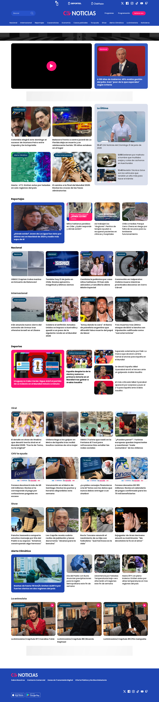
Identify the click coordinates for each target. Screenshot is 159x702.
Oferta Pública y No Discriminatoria (91, 680)
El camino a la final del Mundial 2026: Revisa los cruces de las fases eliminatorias (71, 188)
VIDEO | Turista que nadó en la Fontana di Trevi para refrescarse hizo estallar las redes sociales (95, 443)
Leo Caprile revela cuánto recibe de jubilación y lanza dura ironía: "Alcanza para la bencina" (61, 539)
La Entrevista (132, 23)
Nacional (13, 23)
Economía (66, 23)
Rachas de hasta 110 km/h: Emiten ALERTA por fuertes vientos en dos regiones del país (37, 587)
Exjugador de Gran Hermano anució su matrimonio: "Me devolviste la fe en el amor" (130, 538)
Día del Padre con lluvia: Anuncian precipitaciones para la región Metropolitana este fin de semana (79, 581)
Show (104, 23)
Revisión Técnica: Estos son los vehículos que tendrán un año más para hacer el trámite (131, 174)
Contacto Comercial (36, 680)
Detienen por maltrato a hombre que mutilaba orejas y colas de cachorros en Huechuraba (131, 159)
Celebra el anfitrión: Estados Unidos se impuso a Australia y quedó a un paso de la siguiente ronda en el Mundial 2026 (61, 330)
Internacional (26, 23)
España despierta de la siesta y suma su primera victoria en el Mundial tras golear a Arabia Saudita (78, 377)
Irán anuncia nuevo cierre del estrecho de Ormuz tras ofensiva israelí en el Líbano (26, 327)
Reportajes (39, 23)
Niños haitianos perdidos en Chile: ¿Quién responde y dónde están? (79, 226)
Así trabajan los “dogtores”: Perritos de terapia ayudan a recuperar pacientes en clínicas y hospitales (105, 228)
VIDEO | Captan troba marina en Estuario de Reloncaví (26, 280)
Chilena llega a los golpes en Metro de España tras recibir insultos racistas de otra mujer (62, 442)
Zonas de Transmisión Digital (60, 680)
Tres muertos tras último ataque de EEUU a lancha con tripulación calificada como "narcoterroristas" (130, 328)
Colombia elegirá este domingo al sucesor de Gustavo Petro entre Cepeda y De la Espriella (29, 142)
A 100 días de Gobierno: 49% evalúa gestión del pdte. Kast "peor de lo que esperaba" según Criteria (119, 82)
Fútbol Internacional (63, 155)
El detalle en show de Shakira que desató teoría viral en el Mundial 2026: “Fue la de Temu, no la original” (27, 443)
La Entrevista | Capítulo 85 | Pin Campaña (124, 639)
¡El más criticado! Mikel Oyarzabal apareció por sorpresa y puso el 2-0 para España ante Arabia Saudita (131, 386)
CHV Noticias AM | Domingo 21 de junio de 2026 (119, 146)
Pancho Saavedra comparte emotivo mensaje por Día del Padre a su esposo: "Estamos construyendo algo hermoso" (26, 539)
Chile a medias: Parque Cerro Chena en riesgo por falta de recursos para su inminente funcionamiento (134, 228)
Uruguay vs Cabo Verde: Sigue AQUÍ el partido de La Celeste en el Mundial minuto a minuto (37, 382)
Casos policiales (81, 23)
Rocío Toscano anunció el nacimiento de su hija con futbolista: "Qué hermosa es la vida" (96, 539)
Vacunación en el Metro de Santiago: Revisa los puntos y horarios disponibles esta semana (61, 489)
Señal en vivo (138, 13)
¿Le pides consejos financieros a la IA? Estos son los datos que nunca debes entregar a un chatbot (96, 489)
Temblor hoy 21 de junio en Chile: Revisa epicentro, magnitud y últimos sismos (60, 282)
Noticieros (145, 23)
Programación (124, 13)
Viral (16, 415)
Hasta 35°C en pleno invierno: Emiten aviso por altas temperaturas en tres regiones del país (135, 580)
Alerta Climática (116, 23)
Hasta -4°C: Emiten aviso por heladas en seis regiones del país (30, 186)
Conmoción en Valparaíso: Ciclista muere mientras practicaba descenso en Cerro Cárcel (131, 283)
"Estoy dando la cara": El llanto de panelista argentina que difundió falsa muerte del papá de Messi (96, 328)
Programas (109, 13)
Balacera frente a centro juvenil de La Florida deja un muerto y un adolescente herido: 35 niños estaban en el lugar (72, 143)
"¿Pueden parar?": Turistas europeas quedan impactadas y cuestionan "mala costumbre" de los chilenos (131, 443)
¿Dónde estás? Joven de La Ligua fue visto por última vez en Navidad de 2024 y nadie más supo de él (37, 236)
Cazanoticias (53, 23)
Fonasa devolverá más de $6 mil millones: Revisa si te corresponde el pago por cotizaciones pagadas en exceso (26, 491)
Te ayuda (95, 23)
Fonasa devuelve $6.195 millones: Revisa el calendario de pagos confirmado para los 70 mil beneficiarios (131, 489)
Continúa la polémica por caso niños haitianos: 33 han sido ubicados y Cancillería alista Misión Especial (96, 283)
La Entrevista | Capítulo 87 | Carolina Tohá (32, 639)
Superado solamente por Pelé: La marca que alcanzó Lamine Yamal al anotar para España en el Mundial (131, 355)
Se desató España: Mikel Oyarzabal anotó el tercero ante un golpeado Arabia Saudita (130, 369)
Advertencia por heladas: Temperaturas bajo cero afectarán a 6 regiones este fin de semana (106, 580)
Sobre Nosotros (18, 680)
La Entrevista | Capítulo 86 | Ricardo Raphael (75, 640)
